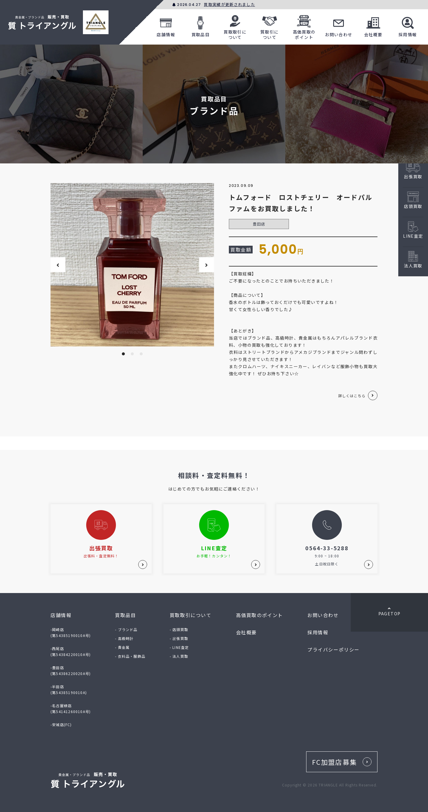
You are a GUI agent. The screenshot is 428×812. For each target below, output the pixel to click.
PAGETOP (389, 611)
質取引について (269, 25)
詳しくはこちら (352, 395)
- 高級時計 (124, 638)
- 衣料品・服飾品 (130, 656)
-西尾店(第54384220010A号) (71, 651)
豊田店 (259, 224)
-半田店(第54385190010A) (69, 689)
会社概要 (373, 25)
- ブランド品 (126, 629)
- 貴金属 (122, 647)
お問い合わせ (338, 25)
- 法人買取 (179, 656)
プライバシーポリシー (333, 649)
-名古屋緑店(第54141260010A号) (71, 708)
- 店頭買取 (179, 629)
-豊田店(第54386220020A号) (71, 670)
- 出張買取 (179, 638)
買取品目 (200, 25)
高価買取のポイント (304, 25)
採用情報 (408, 25)
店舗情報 (166, 25)
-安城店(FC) (61, 724)
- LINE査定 (179, 647)
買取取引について (235, 25)
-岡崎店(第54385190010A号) (71, 632)
